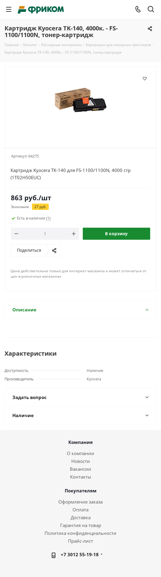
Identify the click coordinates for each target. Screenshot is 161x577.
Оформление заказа (80, 502)
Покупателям (81, 491)
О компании (80, 453)
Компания (80, 442)
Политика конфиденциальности (80, 533)
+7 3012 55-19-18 (80, 554)
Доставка (81, 517)
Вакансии (80, 469)
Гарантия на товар (80, 525)
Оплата (80, 510)
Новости (80, 461)
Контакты (80, 477)
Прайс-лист (80, 541)
